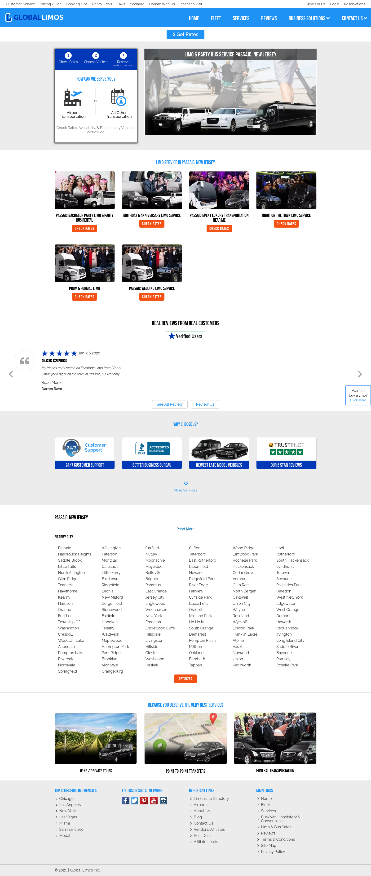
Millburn (196, 646)
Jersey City (155, 597)
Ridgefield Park (202, 579)
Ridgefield (110, 585)
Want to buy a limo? (358, 395)
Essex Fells (198, 603)
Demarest (197, 634)
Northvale (66, 665)
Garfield (152, 548)
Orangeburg (112, 671)
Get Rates (185, 34)
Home (266, 798)
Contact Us (203, 823)
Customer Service (20, 4)
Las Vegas (68, 817)
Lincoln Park (243, 628)
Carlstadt (110, 566)
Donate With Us (73, 4)
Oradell (195, 609)
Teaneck (65, 585)
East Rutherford (202, 560)
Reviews (268, 833)
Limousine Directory (211, 798)
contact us (354, 18)
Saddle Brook (70, 560)
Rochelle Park (245, 560)
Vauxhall (240, 646)
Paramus (153, 585)
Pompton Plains (202, 640)
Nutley (151, 554)
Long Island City (290, 640)
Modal (64, 835)
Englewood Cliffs (160, 628)
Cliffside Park (200, 597)
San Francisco (71, 829)
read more (185, 529)
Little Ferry (111, 572)
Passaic (64, 548)
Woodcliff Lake (71, 640)
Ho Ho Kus (198, 622)
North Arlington (71, 572)
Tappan (195, 665)
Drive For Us (313, 4)
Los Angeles (70, 805)
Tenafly (108, 628)
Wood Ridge (244, 548)
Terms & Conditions (278, 839)
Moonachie (155, 560)
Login (333, 4)
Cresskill (65, 634)
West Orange (287, 609)
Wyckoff (240, 622)
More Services (185, 486)
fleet (216, 18)
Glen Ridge (68, 579)
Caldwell (240, 597)
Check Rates (84, 228)
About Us (202, 811)
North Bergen (244, 591)
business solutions (309, 18)
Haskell (152, 665)
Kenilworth (242, 665)
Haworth (283, 622)
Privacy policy (273, 851)
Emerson (153, 622)
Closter (152, 653)
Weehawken (156, 609)
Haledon (283, 591)
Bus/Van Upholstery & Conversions (280, 819)
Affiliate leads (206, 841)
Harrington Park (115, 646)
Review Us (205, 404)
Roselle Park (287, 665)
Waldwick (110, 634)
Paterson (109, 554)
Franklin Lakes (245, 634)
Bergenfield (112, 603)
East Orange (156, 591)
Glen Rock (242, 585)
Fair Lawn (110, 579)
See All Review (170, 404)
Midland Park (200, 616)
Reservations (354, 4)
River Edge (198, 585)
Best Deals (203, 835)
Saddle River (287, 646)
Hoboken (110, 622)
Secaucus (284, 579)
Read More (51, 382)
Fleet (265, 805)
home (194, 18)
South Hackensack (292, 560)
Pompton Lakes (71, 653)
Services (268, 811)
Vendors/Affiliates (209, 829)
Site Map (268, 845)
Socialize (48, 4)
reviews (269, 18)
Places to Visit (103, 4)
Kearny (64, 597)
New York (154, 616)
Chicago (66, 798)
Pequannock (287, 628)
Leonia (108, 591)
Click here (358, 400)
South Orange (201, 628)
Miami (64, 823)
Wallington (111, 548)
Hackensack (243, 566)
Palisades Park (289, 585)
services (241, 18)
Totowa (282, 572)
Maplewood (112, 640)
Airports (201, 805)
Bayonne (284, 653)
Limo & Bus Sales (276, 827)
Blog (198, 817)
